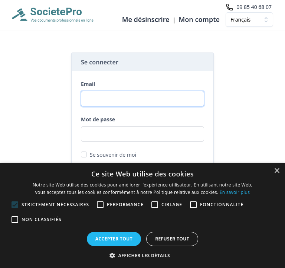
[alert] (142, 215)
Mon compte (199, 19)
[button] (142, 255)
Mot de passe (98, 119)
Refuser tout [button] (172, 239)
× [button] (276, 171)
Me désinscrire (146, 19)
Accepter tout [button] (113, 239)
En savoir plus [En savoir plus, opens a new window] (235, 192)
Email (88, 83)
